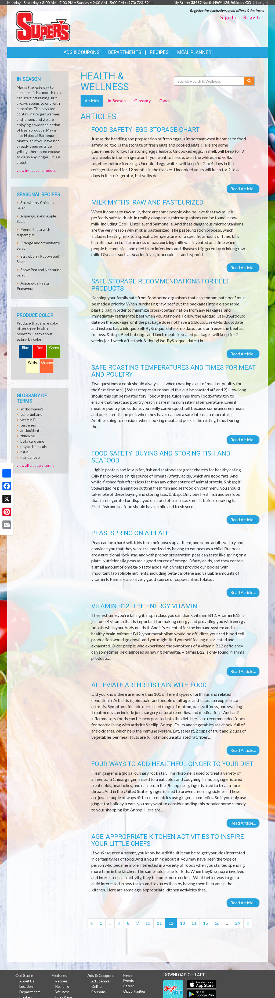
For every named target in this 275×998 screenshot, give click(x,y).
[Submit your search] (249, 81)
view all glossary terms (35, 465)
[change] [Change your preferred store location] (260, 2)
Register (253, 17)
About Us (26, 981)
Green (54, 348)
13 (182, 923)
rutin (24, 452)
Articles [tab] (92, 100)
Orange (47, 362)
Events (128, 980)
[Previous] (92, 923)
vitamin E (27, 419)
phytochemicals (33, 446)
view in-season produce (36, 170)
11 (159, 923)
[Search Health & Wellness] (209, 81)
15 (205, 923)
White (32, 362)
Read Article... (243, 188)
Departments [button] (124, 52)
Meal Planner (194, 52)
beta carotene (32, 441)
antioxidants (30, 430)
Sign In (228, 17)
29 (237, 923)
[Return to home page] (42, 25)
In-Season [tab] (117, 100)
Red (40, 348)
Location (26, 986)
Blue (25, 348)
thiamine (27, 436)
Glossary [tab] (142, 100)
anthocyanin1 (31, 409)
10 (147, 923)
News (127, 975)
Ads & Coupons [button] (82, 52)
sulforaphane (31, 414)
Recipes (159, 52)
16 (217, 923)
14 (193, 923)
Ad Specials (100, 981)
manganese (30, 457)
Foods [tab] (165, 100)
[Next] (247, 923)
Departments (29, 992)
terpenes (28, 425)
